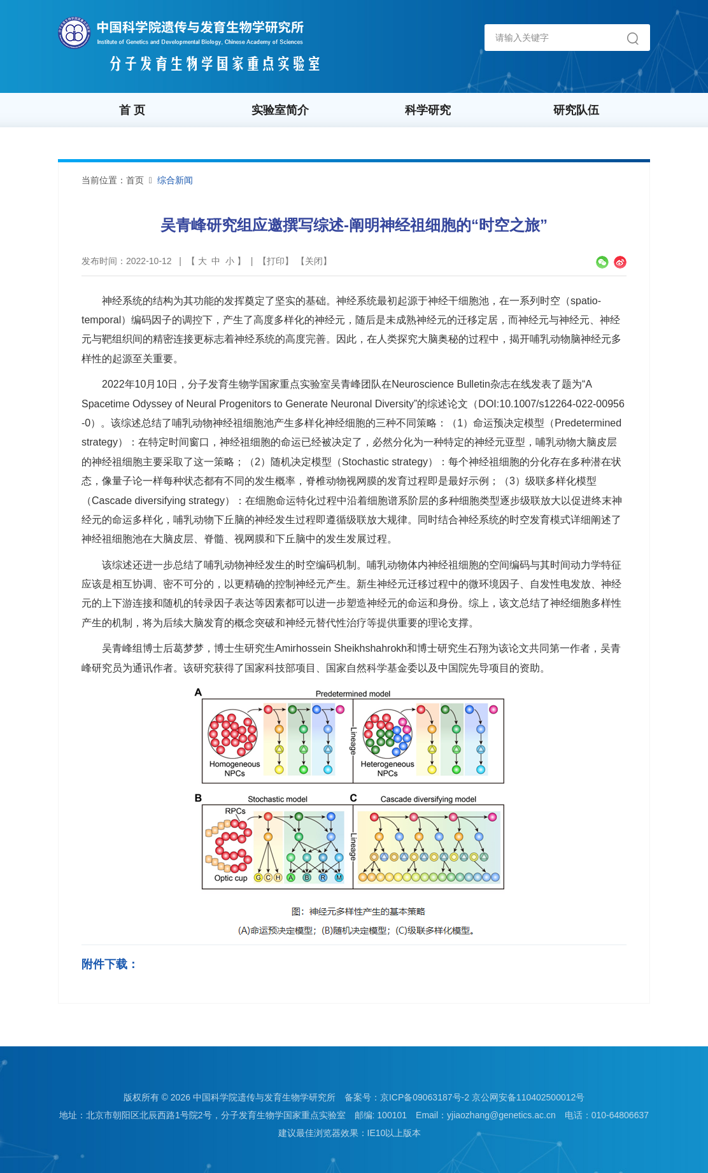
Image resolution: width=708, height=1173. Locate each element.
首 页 (132, 110)
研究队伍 (576, 110)
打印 (276, 261)
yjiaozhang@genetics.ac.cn (501, 1115)
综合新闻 (175, 180)
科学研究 (428, 110)
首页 (135, 180)
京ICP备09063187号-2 (424, 1097)
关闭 (314, 261)
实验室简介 (280, 110)
